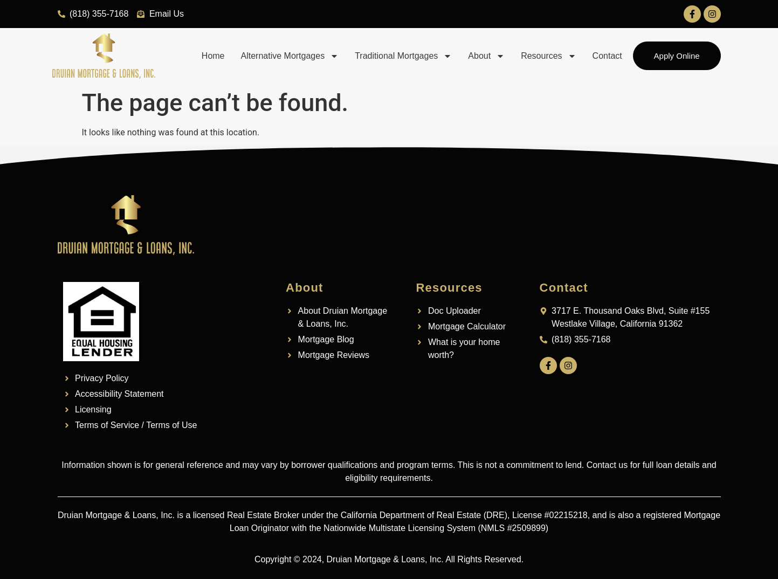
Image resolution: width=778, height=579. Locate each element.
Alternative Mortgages (289, 56)
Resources (548, 56)
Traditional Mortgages (403, 56)
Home (213, 55)
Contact (607, 55)
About (486, 56)
